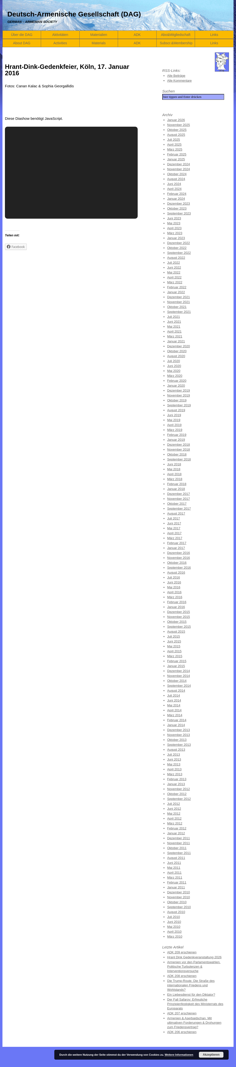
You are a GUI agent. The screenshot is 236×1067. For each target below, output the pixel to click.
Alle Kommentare (179, 80)
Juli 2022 (173, 262)
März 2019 (174, 430)
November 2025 (178, 125)
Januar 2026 (176, 120)
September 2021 (179, 312)
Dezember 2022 (178, 243)
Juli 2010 (173, 917)
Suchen (168, 91)
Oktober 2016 (177, 562)
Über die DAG (21, 35)
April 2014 (174, 710)
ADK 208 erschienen (181, 976)
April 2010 (174, 931)
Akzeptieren (211, 1054)
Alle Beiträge (176, 75)
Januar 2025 (176, 159)
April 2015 (174, 651)
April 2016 (174, 592)
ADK (137, 35)
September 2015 (179, 626)
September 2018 (179, 459)
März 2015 (174, 656)
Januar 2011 (176, 887)
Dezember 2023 (178, 203)
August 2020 (176, 356)
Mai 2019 (173, 420)
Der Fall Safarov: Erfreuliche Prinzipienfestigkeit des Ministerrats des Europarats (195, 1004)
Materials (99, 43)
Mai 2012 (173, 813)
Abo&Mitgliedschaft (176, 35)
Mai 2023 (173, 223)
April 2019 (174, 425)
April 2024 (174, 189)
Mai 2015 (173, 646)
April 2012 (174, 818)
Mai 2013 (173, 764)
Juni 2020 (174, 366)
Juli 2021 (173, 317)
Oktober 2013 (177, 740)
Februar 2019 (176, 435)
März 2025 (174, 149)
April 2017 (174, 533)
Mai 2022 (173, 272)
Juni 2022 (174, 267)
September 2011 (179, 853)
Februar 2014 (176, 720)
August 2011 (176, 858)
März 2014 (174, 715)
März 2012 (174, 823)
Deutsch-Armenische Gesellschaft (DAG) (74, 14)
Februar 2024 (176, 194)
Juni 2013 (174, 759)
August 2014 (176, 690)
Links (214, 35)
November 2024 (178, 169)
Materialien (98, 35)
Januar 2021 (176, 341)
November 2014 (178, 676)
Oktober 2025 (177, 130)
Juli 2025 (173, 139)
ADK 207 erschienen (181, 1013)
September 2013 (179, 745)
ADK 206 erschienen (181, 1032)
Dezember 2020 (178, 346)
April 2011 (174, 872)
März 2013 (174, 774)
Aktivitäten (60, 35)
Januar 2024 (176, 198)
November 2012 (178, 789)
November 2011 (178, 843)
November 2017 (178, 499)
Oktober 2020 (177, 351)
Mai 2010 (173, 927)
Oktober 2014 (177, 681)
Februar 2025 (176, 154)
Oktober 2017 (177, 503)
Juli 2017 (173, 518)
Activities (60, 43)
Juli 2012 (173, 804)
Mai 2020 (173, 371)
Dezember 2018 (178, 444)
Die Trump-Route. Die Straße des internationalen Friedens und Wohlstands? (191, 985)
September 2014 (179, 685)
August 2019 (176, 410)
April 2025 (174, 144)
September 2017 (179, 508)
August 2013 (176, 749)
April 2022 (174, 277)
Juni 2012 (174, 808)
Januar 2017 (176, 548)
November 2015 (178, 617)
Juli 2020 (173, 361)
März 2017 (174, 538)
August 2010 (176, 912)
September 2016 (179, 567)
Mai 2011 (173, 867)
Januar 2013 (176, 784)
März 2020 (174, 376)
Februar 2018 (176, 484)
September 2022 (179, 253)
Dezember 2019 (178, 390)
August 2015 (176, 631)
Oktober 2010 (177, 902)
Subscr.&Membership (176, 43)
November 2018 (178, 449)
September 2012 (179, 799)
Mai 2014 (173, 705)
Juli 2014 (173, 695)
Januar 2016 (176, 607)
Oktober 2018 (177, 454)
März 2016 (174, 597)
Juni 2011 (174, 863)
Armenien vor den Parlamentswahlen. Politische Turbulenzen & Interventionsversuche (194, 966)
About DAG (21, 43)
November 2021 (178, 302)
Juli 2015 (173, 636)
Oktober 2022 (177, 248)
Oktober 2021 (177, 307)
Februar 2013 (176, 779)
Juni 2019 (174, 415)
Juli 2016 (173, 577)
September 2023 (179, 213)
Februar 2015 (176, 661)
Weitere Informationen (179, 1054)
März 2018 (174, 479)
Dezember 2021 (178, 297)
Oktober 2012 (177, 794)
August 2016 (176, 572)
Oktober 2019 (177, 400)
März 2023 (174, 233)
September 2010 (179, 907)
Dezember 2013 (178, 730)
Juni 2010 (174, 922)
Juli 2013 (173, 754)
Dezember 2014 (178, 671)
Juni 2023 (174, 218)
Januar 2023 (176, 238)
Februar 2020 (176, 380)
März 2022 (174, 282)
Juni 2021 (174, 321)
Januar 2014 (176, 725)
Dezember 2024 (178, 164)
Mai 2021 (173, 326)
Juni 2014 (174, 700)
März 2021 (174, 336)
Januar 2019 (176, 440)
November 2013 (178, 735)
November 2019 (178, 395)
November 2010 (178, 897)
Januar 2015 (176, 666)
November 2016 (178, 558)
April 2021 (174, 331)
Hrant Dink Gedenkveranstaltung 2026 (194, 957)
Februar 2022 (176, 287)
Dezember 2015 (178, 612)
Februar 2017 (176, 543)
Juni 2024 (174, 184)
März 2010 (174, 936)
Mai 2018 (173, 469)
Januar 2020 (176, 385)
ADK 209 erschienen (181, 952)
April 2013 (174, 769)
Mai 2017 (173, 528)
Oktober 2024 (177, 174)
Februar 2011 (176, 882)
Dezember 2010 (178, 892)
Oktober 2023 (177, 208)
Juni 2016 (174, 582)
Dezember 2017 (178, 494)
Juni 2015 (174, 641)
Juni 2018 (174, 464)
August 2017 (176, 513)
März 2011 (174, 877)
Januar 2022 (176, 292)
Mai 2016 (173, 587)
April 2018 (174, 474)
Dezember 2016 (178, 553)
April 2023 (174, 228)
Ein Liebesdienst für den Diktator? (191, 994)
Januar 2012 (176, 833)
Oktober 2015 (177, 622)
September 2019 (179, 405)
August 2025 (176, 135)
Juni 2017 (174, 523)
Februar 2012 (176, 828)
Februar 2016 (176, 602)
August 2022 (176, 257)
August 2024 (176, 179)
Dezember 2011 (178, 838)
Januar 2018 (176, 489)
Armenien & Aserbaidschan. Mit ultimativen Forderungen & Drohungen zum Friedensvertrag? (194, 1022)
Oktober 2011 (177, 848)
